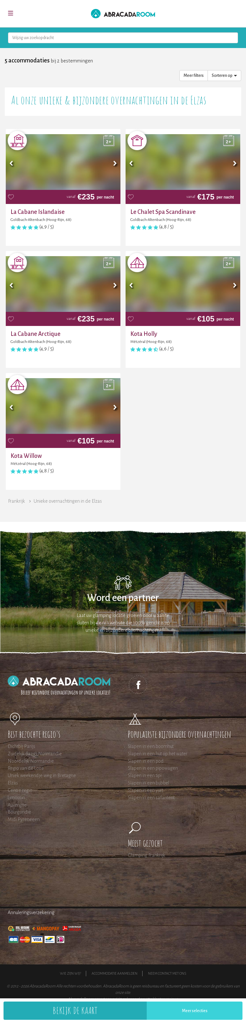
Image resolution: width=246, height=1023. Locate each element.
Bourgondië (19, 812)
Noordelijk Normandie (31, 761)
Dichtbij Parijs (21, 746)
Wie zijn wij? (70, 973)
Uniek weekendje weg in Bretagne (42, 775)
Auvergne (17, 805)
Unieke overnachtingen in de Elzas (68, 501)
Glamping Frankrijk (146, 855)
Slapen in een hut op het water (157, 753)
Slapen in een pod (146, 761)
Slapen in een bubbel (148, 782)
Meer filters (194, 75)
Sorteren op (224, 75)
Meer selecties (195, 1011)
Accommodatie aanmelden (114, 973)
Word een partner (123, 598)
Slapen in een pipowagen (153, 768)
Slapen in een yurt (145, 790)
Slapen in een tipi (144, 775)
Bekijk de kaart (75, 1010)
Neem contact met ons (167, 973)
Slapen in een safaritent (151, 797)
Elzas (13, 782)
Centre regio (20, 790)
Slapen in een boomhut (151, 746)
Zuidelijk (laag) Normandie (35, 753)
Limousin (16, 797)
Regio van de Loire (26, 768)
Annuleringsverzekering (31, 912)
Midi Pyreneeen (24, 819)
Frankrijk (16, 501)
